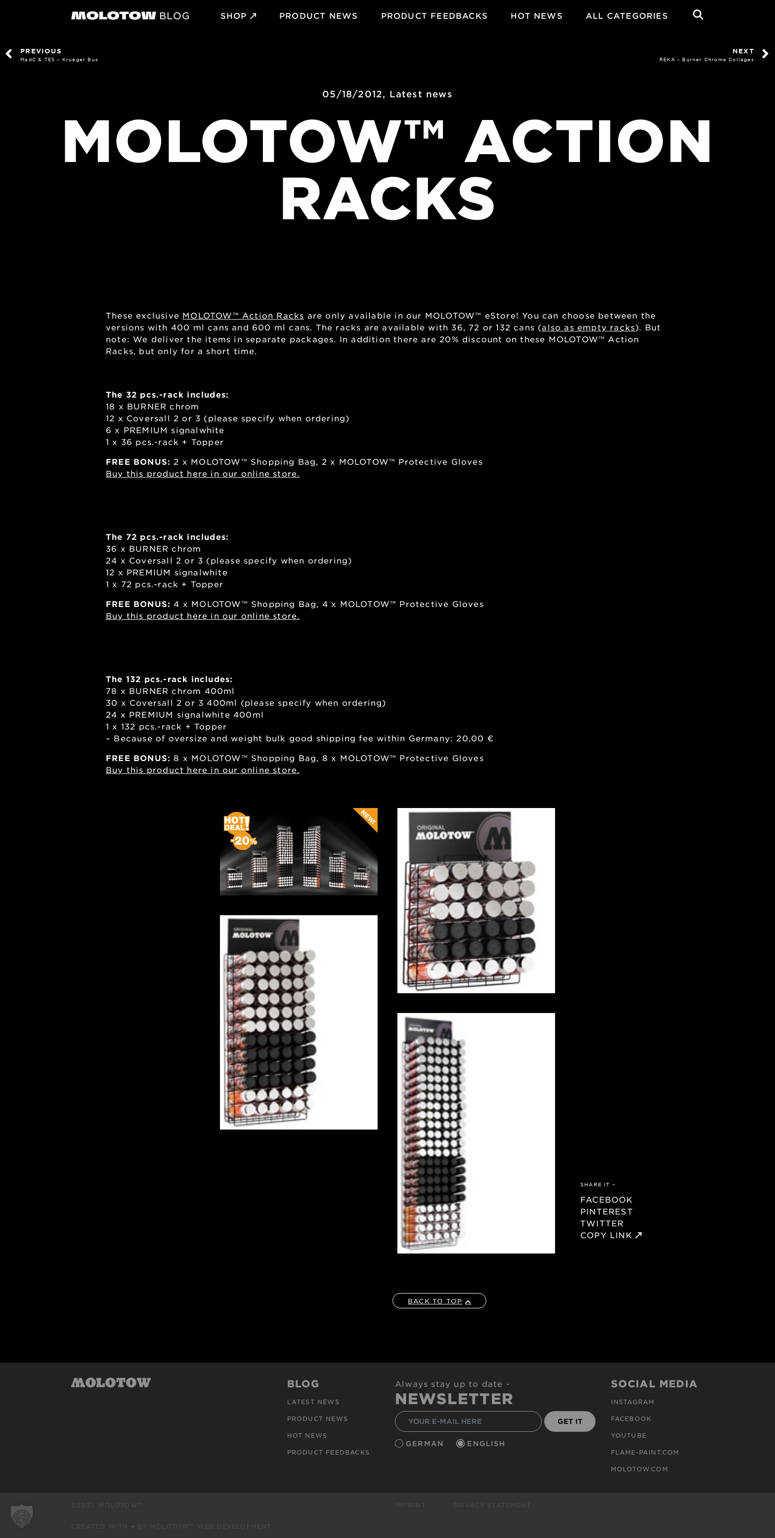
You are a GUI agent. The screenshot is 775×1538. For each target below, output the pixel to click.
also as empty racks (588, 327)
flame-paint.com (645, 1452)
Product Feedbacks (434, 15)
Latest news (421, 93)
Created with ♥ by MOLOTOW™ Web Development (171, 1526)
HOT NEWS (537, 15)
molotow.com (639, 1469)
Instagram (633, 1402)
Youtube (628, 1435)
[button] (21, 1516)
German (426, 1443)
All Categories (627, 15)
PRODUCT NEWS (318, 15)
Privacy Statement (492, 1505)
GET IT (570, 1421)
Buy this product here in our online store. (203, 473)
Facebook (631, 1418)
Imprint (410, 1505)
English (487, 1443)
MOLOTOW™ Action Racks (243, 315)
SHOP (233, 15)
